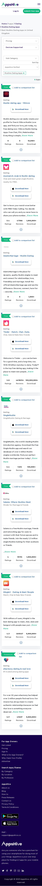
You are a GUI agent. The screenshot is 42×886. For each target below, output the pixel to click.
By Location (7, 774)
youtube (18, 870)
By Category (7, 771)
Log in (16, 11)
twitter (3, 870)
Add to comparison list (23, 88)
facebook (7, 870)
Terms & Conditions (10, 807)
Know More (27, 136)
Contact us (6, 801)
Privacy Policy (8, 804)
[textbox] (9, 41)
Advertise (6, 761)
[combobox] (21, 40)
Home (4, 24)
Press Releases (8, 797)
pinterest (11, 870)
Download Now (22, 109)
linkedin (22, 870)
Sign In (5, 751)
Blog (4, 791)
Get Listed (6, 745)
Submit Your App (31, 11)
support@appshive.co (11, 835)
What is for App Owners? (13, 755)
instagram (14, 870)
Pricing (5, 748)
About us (6, 788)
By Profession (8, 778)
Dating (18, 24)
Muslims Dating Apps (11, 27)
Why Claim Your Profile (12, 758)
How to (5, 794)
